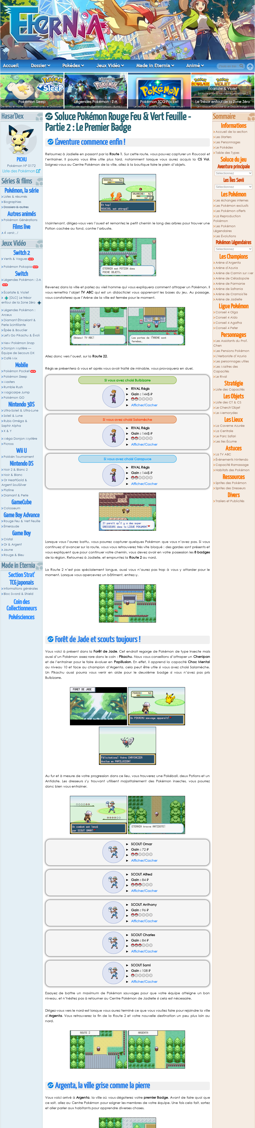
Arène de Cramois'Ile (231, 294)
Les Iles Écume (226, 441)
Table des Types (227, 153)
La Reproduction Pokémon (227, 218)
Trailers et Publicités (230, 501)
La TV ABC (223, 454)
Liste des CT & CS (228, 402)
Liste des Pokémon (18, 170)
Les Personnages (228, 142)
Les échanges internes (232, 200)
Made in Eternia (153, 65)
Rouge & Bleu (14, 555)
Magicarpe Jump (17, 392)
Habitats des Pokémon (233, 470)
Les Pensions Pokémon (232, 351)
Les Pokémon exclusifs (232, 206)
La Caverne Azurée (230, 426)
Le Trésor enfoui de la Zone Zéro (222, 101)
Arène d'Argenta (228, 263)
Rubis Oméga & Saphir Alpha (14, 423)
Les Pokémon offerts (230, 211)
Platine (9, 490)
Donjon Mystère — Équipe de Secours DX (17, 350)
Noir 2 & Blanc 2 (16, 470)
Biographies (12, 202)
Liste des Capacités (230, 389)
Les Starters (223, 137)
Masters (9, 382)
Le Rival (221, 377)
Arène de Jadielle (229, 299)
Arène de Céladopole (232, 278)
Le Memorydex (227, 413)
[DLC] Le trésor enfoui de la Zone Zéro (21, 300)
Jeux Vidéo (108, 65)
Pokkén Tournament (19, 457)
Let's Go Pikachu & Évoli (22, 335)
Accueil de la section (231, 132)
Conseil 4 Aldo (227, 317)
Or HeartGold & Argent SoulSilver (14, 482)
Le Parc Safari (226, 436)
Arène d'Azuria (227, 268)
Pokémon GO (14, 398)
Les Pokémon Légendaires (224, 228)
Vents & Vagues (15, 259)
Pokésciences (21, 617)
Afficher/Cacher (144, 405)
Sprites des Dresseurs (230, 488)
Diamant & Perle (16, 495)
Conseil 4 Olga (227, 312)
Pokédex (71, 65)
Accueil (11, 65)
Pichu (21, 160)
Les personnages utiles (232, 361)
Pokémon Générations (20, 220)
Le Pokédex (224, 147)
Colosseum (12, 508)
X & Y (8, 431)
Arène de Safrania (229, 289)
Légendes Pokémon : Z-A (95, 101)
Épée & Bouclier (15, 330)
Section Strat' (21, 575)
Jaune (8, 550)
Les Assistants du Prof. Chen (230, 343)
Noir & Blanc (13, 475)
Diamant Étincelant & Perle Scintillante (18, 322)
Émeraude (11, 526)
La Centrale (224, 431)
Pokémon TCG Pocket (159, 101)
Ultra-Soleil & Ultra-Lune (21, 410)
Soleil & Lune (13, 416)
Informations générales (21, 589)
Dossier (38, 65)
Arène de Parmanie (230, 284)
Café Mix (10, 358)
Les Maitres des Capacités (225, 369)
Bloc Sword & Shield (18, 594)
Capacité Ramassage (232, 465)
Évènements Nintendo (232, 460)
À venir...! (11, 233)
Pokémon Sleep (31, 101)
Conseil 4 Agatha (229, 323)
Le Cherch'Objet (228, 408)
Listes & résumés (15, 197)
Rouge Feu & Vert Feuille (22, 521)
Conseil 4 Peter (227, 328)
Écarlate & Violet (222, 88)
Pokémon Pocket (16, 371)
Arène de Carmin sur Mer (234, 273)
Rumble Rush (13, 387)
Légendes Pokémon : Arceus (18, 312)
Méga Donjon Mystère (20, 439)
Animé (193, 65)
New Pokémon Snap (19, 343)
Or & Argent (13, 544)
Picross (9, 444)
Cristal (8, 539)
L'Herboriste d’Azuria (231, 356)
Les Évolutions (226, 236)
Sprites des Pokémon (231, 483)
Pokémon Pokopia (18, 267)
